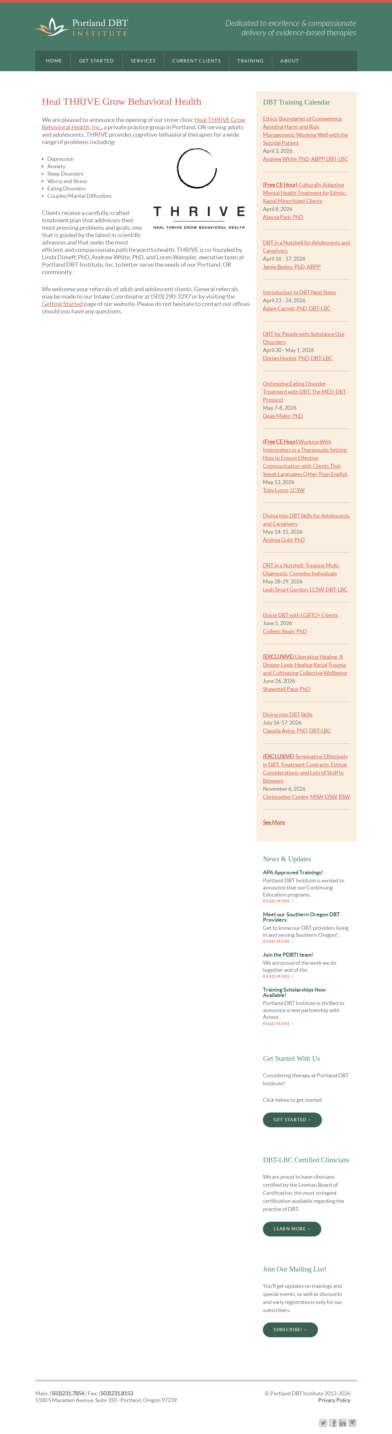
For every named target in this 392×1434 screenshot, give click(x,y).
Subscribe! (288, 1329)
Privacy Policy (334, 1400)
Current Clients (196, 60)
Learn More (290, 1228)
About (289, 60)
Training (250, 60)
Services (143, 60)
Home (54, 60)
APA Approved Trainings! (293, 872)
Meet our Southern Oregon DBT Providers (301, 917)
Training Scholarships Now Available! (294, 992)
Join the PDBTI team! (288, 954)
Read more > (278, 901)
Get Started (96, 60)
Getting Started (62, 303)
